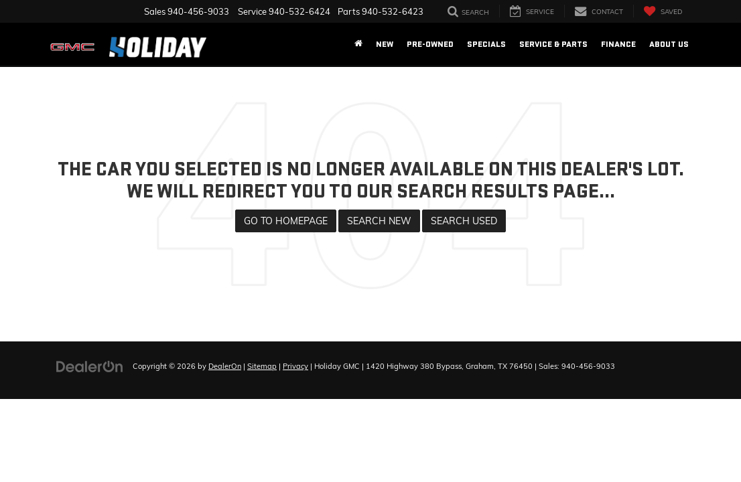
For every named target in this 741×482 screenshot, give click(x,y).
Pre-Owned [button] (430, 44)
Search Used (464, 221)
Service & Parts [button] (553, 44)
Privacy (295, 366)
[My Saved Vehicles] (662, 11)
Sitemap (262, 366)
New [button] (384, 44)
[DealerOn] (90, 365)
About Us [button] (669, 44)
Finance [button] (618, 44)
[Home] (358, 44)
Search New (379, 221)
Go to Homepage (286, 221)
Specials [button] (486, 44)
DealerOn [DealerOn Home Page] (224, 366)
